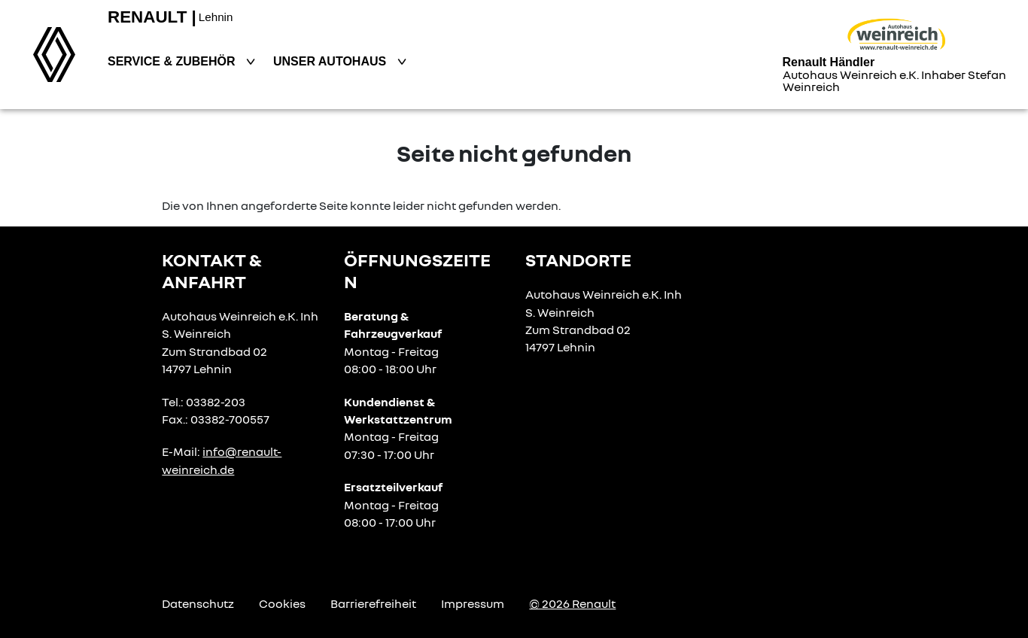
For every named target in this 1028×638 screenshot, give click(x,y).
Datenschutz (198, 603)
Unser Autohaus (331, 61)
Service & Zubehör (173, 61)
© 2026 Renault (572, 603)
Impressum (472, 603)
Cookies (282, 603)
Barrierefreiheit (373, 603)
